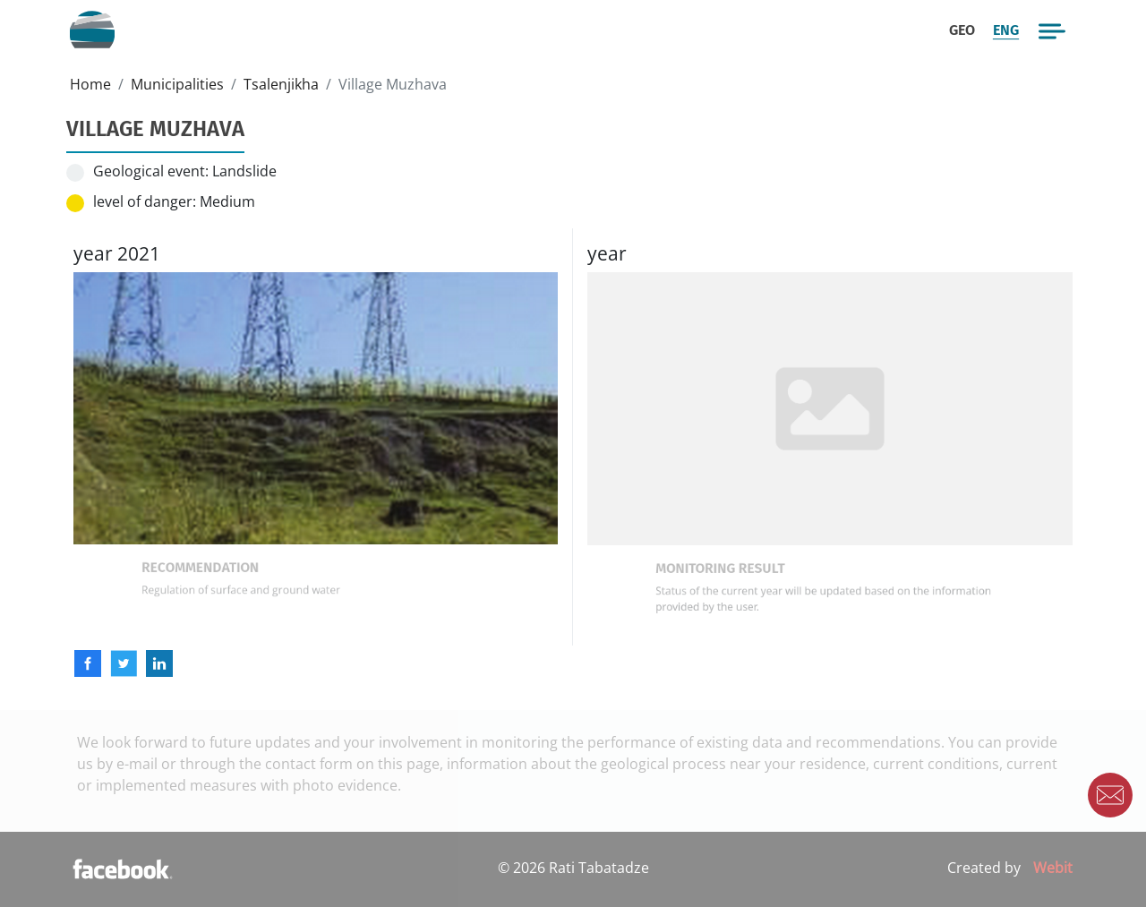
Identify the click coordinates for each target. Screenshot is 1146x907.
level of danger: (144, 201)
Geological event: (151, 171)
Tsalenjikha (281, 84)
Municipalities (177, 84)
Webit (1053, 867)
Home (90, 84)
